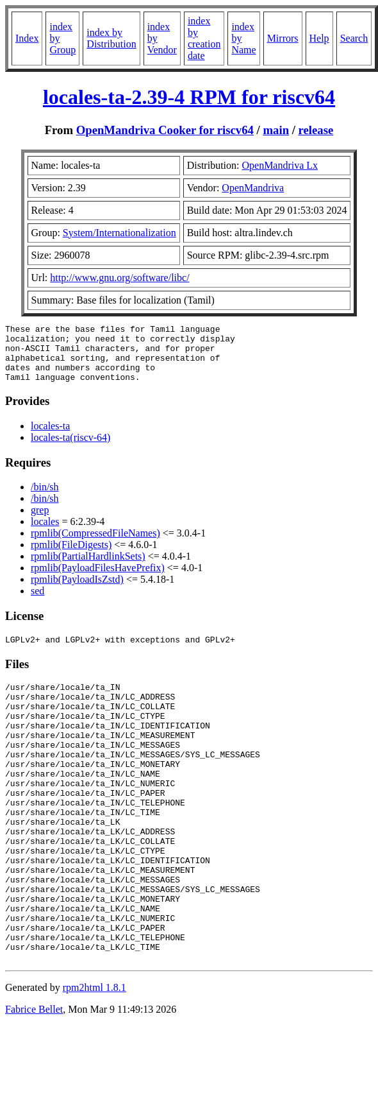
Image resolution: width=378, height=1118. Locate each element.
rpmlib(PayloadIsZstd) (77, 590)
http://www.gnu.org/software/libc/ (119, 277)
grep (40, 521)
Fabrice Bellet (34, 1078)
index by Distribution (111, 38)
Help (319, 38)
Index (26, 38)
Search (354, 38)
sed (37, 602)
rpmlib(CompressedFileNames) (95, 544)
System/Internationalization (119, 232)
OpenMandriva (253, 187)
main (276, 130)
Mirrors (283, 38)
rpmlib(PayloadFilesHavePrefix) (98, 579)
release (316, 130)
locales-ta (50, 437)
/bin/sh (45, 498)
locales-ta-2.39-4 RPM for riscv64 (189, 96)
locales (45, 533)
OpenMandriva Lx (280, 165)
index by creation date (204, 38)
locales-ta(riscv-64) (70, 448)
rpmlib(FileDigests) (71, 556)
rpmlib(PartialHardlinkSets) (88, 567)
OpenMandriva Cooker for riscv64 (165, 130)
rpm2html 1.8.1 (94, 1056)
